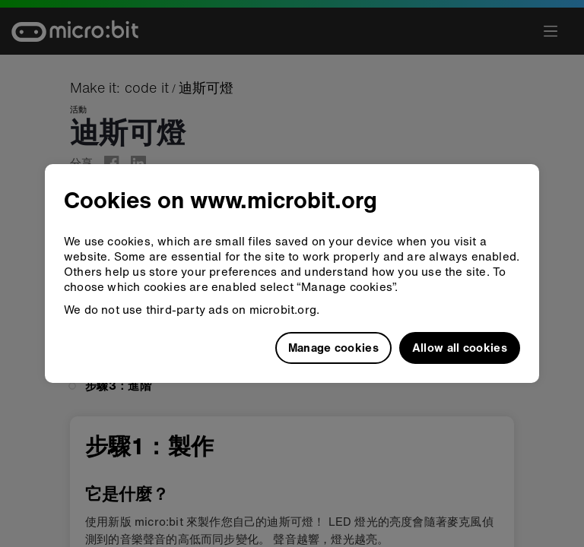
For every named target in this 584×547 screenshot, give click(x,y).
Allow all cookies (459, 347)
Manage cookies (333, 347)
